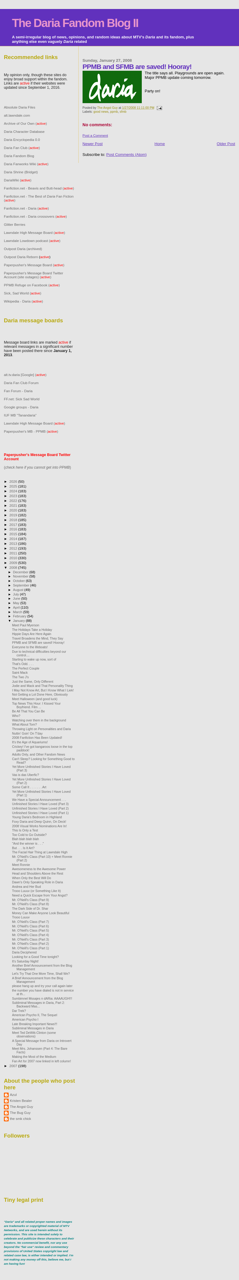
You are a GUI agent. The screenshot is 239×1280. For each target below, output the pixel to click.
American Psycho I (25, 1019)
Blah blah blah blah (25, 839)
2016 (13, 529)
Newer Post (93, 144)
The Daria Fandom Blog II (75, 22)
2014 (13, 539)
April (17, 607)
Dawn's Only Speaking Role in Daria (37, 882)
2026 (13, 481)
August (19, 590)
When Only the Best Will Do (31, 878)
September (22, 585)
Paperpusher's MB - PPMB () (31, 431)
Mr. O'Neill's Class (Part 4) (30, 935)
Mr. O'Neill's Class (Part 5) (30, 930)
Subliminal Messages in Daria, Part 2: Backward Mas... (38, 1004)
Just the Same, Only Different (32, 681)
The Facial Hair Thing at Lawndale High (40, 852)
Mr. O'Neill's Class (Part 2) (30, 943)
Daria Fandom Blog (19, 156)
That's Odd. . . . (23, 664)
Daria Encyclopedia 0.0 (22, 140)
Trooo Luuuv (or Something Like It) (36, 891)
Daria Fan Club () (22, 148)
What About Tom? (24, 724)
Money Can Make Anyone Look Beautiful (40, 913)
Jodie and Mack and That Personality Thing (42, 686)
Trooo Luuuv (21, 917)
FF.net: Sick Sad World (21, 399)
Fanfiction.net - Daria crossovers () (35, 216)
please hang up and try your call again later (42, 986)
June (17, 598)
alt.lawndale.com (17, 115)
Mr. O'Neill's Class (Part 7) (30, 921)
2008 (13, 567)
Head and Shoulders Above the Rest (37, 873)
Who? (16, 716)
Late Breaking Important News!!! (34, 1024)
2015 (13, 534)
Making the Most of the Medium (34, 1056)
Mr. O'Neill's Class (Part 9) (30, 900)
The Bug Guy (20, 1112)
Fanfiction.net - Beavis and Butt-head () (39, 188)
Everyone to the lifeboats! (30, 647)
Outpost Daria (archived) (23, 249)
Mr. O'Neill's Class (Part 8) (30, 904)
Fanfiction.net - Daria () (26, 208)
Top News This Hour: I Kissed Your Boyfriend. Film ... (36, 705)
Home (159, 144)
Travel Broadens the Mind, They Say (37, 638)
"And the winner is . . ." (28, 843)
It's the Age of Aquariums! (30, 742)
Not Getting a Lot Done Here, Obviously (40, 694)
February (20, 616)
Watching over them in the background (39, 720)
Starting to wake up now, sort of (34, 659)
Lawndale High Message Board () (34, 232)
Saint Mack (20, 672)
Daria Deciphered (24, 952)
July (16, 594)
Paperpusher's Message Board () (34, 265)
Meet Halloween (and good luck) (34, 699)
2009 (13, 563)
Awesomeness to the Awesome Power (39, 869)
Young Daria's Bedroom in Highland (37, 817)
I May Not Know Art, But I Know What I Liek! (43, 690)
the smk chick (20, 1118)
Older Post (226, 144)
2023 (13, 496)
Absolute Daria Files (19, 107)
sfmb (123, 111)
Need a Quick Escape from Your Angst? (40, 895)
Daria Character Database (24, 131)
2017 (13, 525)
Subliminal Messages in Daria (33, 1028)
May (16, 603)
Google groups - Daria (21, 407)
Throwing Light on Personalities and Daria (41, 729)
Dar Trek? (19, 1011)
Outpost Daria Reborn (21, 257)
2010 (13, 558)
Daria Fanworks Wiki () (26, 164)
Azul (13, 1095)
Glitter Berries (14, 224)
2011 (13, 553)
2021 (13, 505)
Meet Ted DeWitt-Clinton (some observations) (34, 1034)
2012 (13, 548)
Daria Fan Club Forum (21, 383)
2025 (13, 486)
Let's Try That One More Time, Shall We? (41, 973)
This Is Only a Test (25, 830)
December (21, 572)
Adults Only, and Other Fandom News (38, 754)
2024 (13, 491)
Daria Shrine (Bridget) (21, 172)
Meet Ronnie (21, 865)
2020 (13, 510)
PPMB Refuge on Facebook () (32, 285)
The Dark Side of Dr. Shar (30, 908)
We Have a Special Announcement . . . (39, 799)
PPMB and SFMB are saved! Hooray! (38, 642)
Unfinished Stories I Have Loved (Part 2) (40, 808)
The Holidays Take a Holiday (32, 629)
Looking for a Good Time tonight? (35, 957)
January (19, 620)
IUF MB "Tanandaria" (20, 415)
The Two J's (20, 677)
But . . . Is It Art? (23, 848)
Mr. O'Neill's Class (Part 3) (30, 939)
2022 (13, 501)
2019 (13, 515)
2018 (13, 520)
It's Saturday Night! (25, 961)
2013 (13, 543)
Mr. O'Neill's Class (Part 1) (30, 948)
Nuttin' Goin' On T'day (27, 733)
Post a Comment (95, 135)
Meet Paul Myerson (25, 625)
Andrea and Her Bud (26, 886)
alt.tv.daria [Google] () (25, 375)
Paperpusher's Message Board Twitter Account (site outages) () (33, 275)
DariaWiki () (17, 180)
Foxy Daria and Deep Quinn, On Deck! (39, 821)
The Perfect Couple (25, 668)
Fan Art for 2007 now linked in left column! (41, 1061)
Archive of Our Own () (25, 123)
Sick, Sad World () (22, 293)
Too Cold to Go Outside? (29, 835)
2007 (13, 1066)
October (19, 581)
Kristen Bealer (21, 1100)
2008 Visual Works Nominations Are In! (39, 826)
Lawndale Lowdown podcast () (32, 241)
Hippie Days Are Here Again (31, 634)
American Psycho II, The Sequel (34, 1015)
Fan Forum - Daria (18, 391)
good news (100, 111)
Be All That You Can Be (28, 711)
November (21, 576)
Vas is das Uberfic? (25, 775)
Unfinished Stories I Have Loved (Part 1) (40, 813)
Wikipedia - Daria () (23, 301)
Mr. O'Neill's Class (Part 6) (30, 926)
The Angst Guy (108, 107)
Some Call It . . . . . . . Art (29, 787)
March (18, 612)
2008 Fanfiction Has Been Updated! (37, 737)
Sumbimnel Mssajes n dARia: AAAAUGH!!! (42, 998)
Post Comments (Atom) (126, 154)
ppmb (114, 111)
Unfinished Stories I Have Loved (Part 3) (40, 804)
